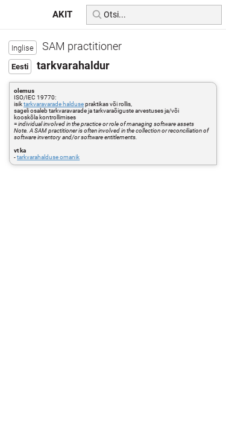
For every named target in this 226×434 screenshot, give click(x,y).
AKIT (62, 14)
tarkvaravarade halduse (54, 104)
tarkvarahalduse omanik (48, 157)
